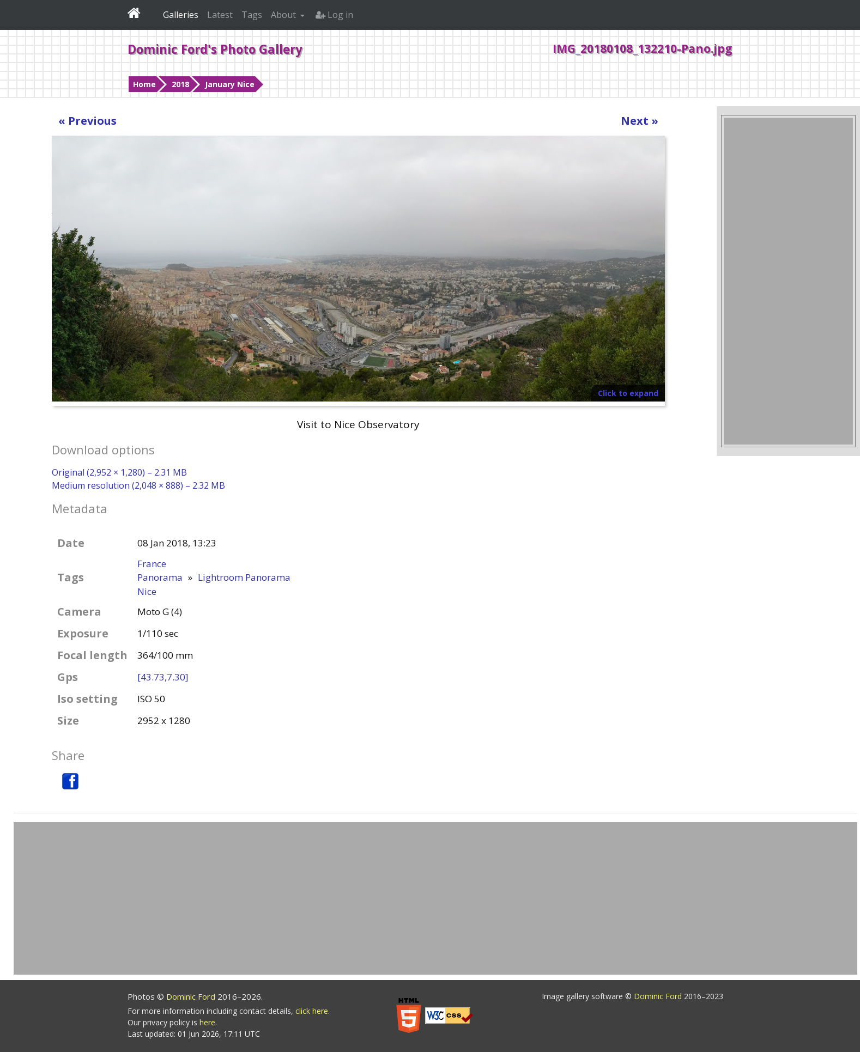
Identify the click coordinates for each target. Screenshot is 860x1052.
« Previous (87, 120)
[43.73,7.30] (163, 677)
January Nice (230, 84)
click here (311, 1011)
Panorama (160, 577)
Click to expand (628, 393)
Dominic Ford (191, 996)
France (151, 563)
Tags (251, 15)
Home (144, 84)
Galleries (180, 15)
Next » (639, 120)
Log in (334, 15)
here (207, 1022)
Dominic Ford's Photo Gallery (215, 49)
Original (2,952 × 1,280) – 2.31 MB (119, 472)
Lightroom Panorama (244, 577)
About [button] (284, 15)
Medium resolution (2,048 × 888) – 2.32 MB (138, 485)
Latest (220, 15)
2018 (180, 84)
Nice (146, 591)
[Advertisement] (788, 281)
